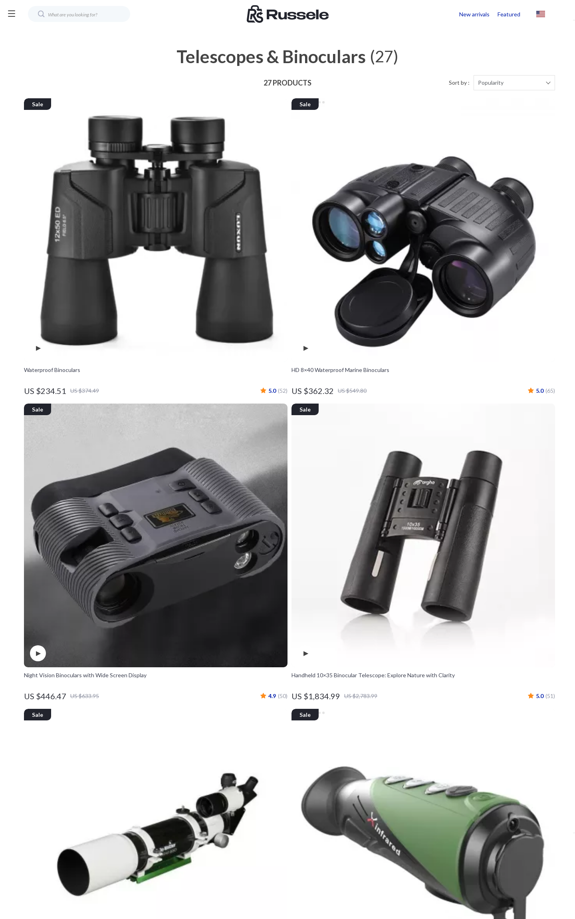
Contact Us (407, 725)
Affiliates (247, 804)
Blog (241, 725)
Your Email (60, 720)
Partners (247, 830)
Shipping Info (409, 738)
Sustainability (252, 843)
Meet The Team (256, 751)
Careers (246, 764)
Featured (509, 14)
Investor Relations (259, 817)
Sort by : (459, 84)
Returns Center (413, 764)
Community (250, 870)
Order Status (409, 791)
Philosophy (249, 856)
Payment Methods (416, 777)
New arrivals (474, 14)
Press (243, 777)
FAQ (398, 751)
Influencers (250, 791)
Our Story (248, 738)
